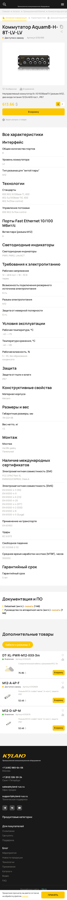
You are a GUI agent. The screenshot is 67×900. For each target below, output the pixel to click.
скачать (29, 606)
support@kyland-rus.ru (15, 796)
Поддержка (8, 840)
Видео (5, 875)
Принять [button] (53, 894)
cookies (25, 896)
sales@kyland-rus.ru (13, 786)
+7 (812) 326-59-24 (12, 777)
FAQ (4, 880)
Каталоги (7, 871)
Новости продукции (12, 857)
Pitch (44, 889)
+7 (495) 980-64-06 (12, 767)
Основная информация (16, 18)
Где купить (7, 835)
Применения (8, 866)
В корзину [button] (33, 111)
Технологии (8, 862)
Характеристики (38, 18)
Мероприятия (9, 852)
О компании (8, 830)
